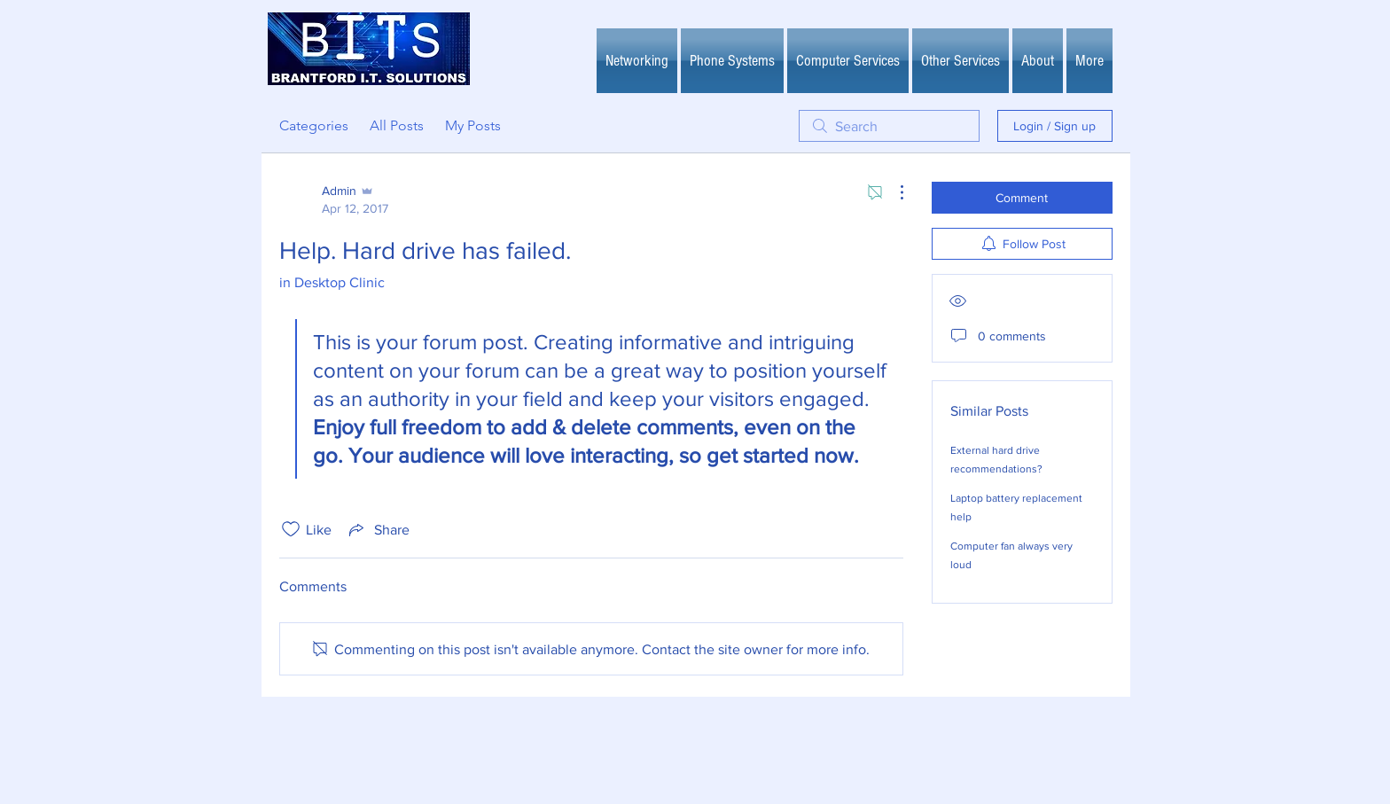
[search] (889, 126)
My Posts (473, 125)
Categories (313, 125)
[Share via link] (378, 529)
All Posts (397, 125)
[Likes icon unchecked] (290, 529)
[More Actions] (892, 192)
